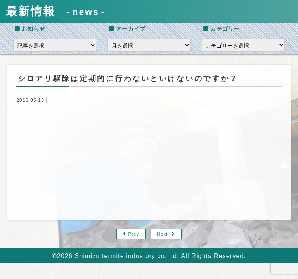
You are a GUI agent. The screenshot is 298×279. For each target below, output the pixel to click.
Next (162, 234)
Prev (133, 234)
